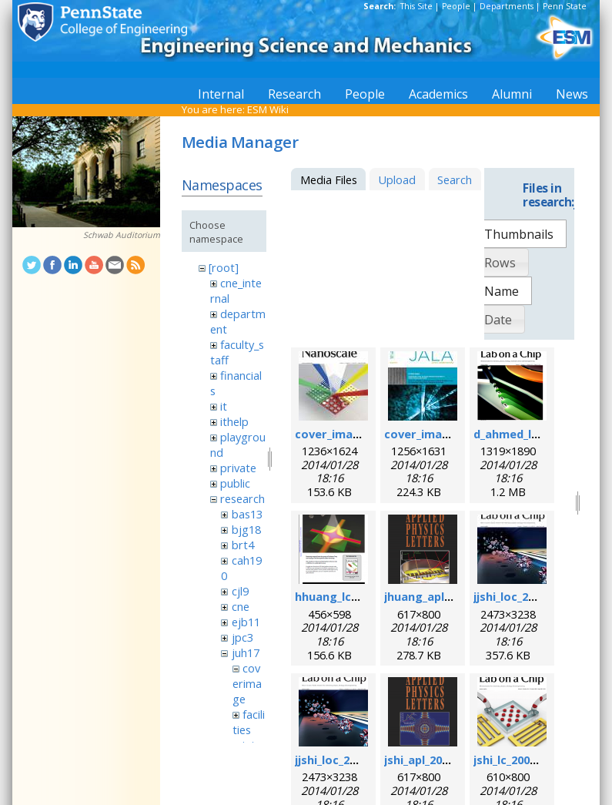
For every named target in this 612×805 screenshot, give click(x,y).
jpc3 (242, 637)
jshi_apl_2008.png (431, 759)
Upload (397, 179)
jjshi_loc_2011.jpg (520, 596)
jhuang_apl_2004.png (441, 596)
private (238, 467)
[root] (224, 267)
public (235, 483)
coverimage (247, 683)
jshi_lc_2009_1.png (522, 759)
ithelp (234, 421)
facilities (248, 721)
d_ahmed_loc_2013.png (536, 433)
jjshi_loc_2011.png (344, 759)
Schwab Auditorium (121, 235)
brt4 (243, 544)
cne (240, 606)
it (223, 406)
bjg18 (246, 529)
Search (454, 179)
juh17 (245, 652)
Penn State (565, 6)
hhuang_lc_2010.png (350, 596)
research (242, 498)
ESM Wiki (268, 109)
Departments (506, 6)
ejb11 (246, 621)
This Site (416, 6)
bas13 (247, 514)
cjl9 (240, 591)
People (456, 6)
